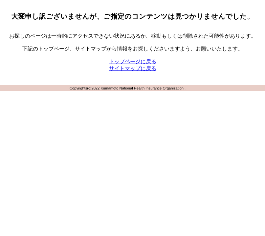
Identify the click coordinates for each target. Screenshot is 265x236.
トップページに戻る (132, 61)
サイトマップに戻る (132, 68)
